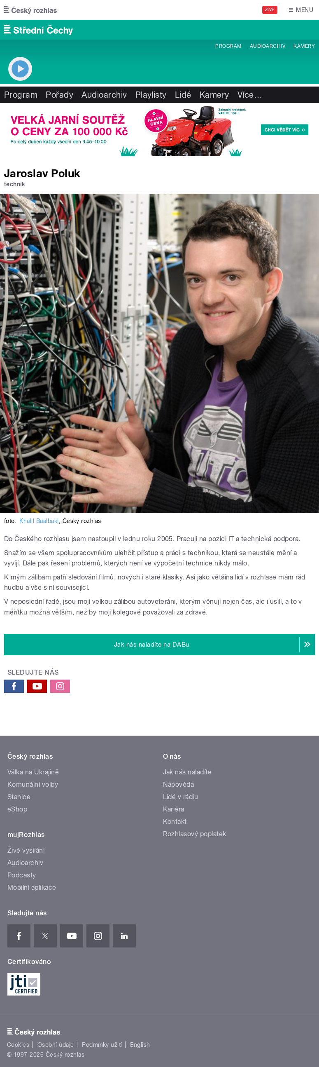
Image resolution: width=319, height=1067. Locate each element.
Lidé (183, 95)
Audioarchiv (267, 46)
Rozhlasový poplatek (194, 834)
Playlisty (151, 95)
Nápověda (178, 784)
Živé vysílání (25, 850)
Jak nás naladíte (187, 772)
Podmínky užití (102, 1044)
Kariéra (173, 809)
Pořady (59, 95)
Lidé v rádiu (180, 797)
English (140, 1044)
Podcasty (21, 875)
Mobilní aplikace (31, 887)
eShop (17, 809)
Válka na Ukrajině (33, 772)
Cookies (18, 1044)
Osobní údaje (55, 1044)
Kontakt (175, 821)
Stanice (18, 797)
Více (250, 95)
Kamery (304, 46)
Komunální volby (32, 784)
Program (228, 46)
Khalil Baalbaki (38, 521)
